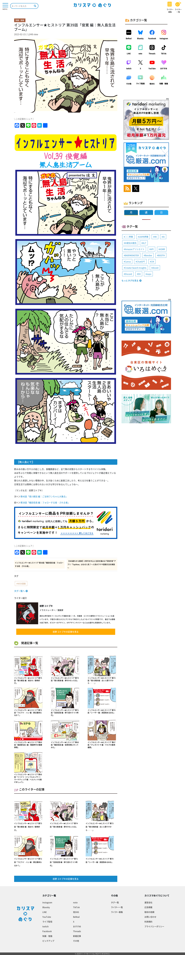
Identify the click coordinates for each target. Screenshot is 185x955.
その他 (128, 84)
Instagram (164, 38)
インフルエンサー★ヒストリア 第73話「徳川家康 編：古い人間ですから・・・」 (101, 680)
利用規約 (148, 921)
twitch (128, 68)
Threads (152, 53)
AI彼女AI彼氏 (131, 242)
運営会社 (148, 902)
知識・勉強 (163, 83)
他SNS (152, 84)
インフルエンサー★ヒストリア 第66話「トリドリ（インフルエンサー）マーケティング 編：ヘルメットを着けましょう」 (28, 778)
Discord (128, 273)
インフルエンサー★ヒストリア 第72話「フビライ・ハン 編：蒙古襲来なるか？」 (28, 712)
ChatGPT (141, 261)
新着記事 (77, 936)
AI (164, 236)
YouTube (152, 68)
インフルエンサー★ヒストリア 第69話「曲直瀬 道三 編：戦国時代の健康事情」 (28, 745)
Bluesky (140, 38)
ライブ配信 (140, 83)
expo (149, 273)
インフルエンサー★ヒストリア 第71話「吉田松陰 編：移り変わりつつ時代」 (65, 712)
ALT (144, 242)
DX (139, 273)
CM (152, 261)
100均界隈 (143, 236)
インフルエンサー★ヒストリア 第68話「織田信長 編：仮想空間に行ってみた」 (65, 745)
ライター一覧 (117, 907)
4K (155, 236)
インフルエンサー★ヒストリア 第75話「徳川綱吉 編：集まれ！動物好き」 (28, 680)
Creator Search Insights (135, 267)
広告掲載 (148, 907)
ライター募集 (117, 912)
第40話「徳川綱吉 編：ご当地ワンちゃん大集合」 (44, 496)
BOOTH (161, 255)
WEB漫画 (22, 583)
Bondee (148, 255)
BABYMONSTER (132, 255)
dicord (155, 267)
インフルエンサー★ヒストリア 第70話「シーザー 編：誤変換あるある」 (101, 711)
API (152, 249)
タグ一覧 (115, 902)
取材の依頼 (149, 912)
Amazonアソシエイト (134, 249)
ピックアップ (48, 940)
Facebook (152, 38)
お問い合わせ (150, 916)
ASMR (162, 249)
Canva (128, 261)
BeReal (129, 38)
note (140, 53)
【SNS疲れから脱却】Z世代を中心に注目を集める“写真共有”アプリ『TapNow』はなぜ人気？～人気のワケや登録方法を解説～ (91, 564)
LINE (129, 53)
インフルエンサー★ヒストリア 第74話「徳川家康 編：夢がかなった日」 (65, 679)
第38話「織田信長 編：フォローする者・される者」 (45, 502)
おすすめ (163, 68)
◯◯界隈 (129, 236)
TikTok (163, 53)
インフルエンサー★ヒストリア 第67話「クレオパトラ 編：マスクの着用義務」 (101, 745)
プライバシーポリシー (154, 926)
